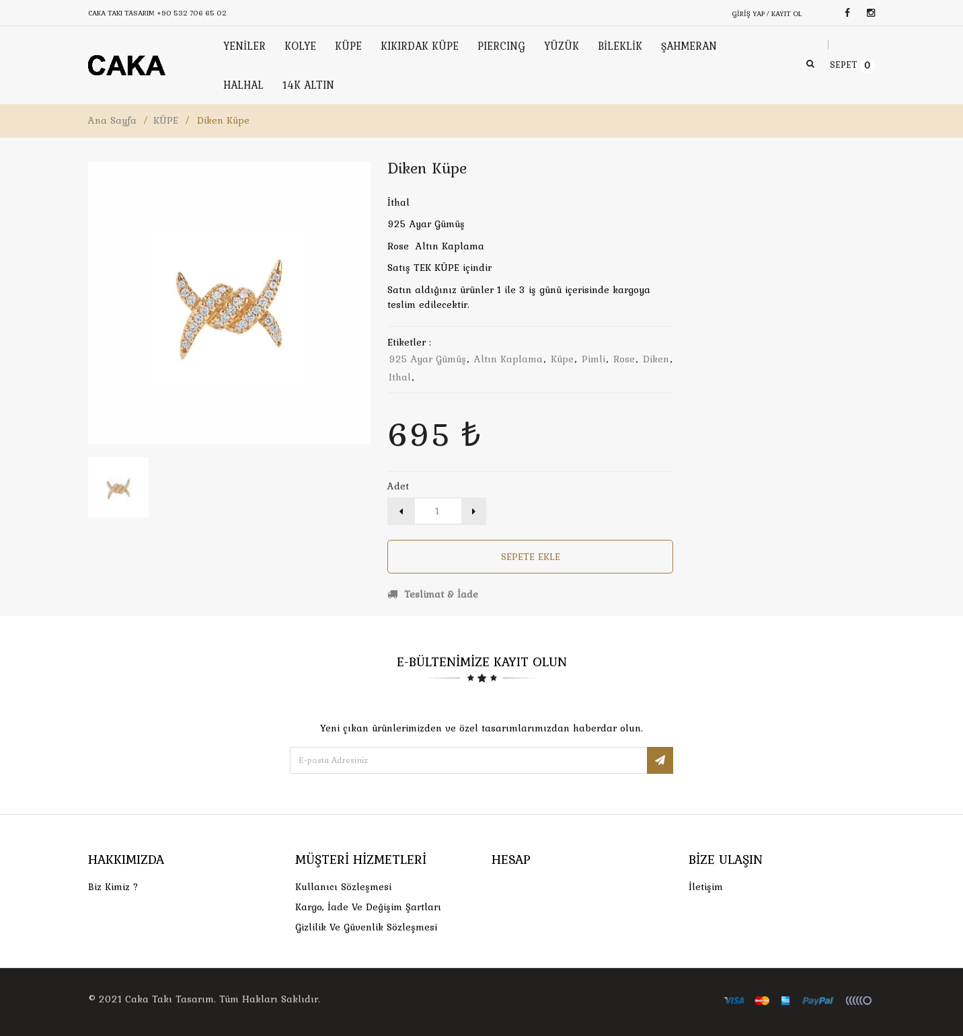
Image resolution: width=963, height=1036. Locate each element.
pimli (593, 359)
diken (656, 359)
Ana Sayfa (112, 120)
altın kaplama (508, 359)
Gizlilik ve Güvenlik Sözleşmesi (366, 927)
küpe (562, 359)
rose (624, 359)
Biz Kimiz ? (113, 886)
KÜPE (165, 120)
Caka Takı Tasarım (169, 999)
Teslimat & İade (432, 594)
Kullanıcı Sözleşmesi (343, 886)
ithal (400, 377)
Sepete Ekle (530, 556)
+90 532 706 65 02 (192, 12)
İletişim (706, 886)
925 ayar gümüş (427, 359)
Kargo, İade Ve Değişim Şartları (368, 907)
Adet (398, 486)
